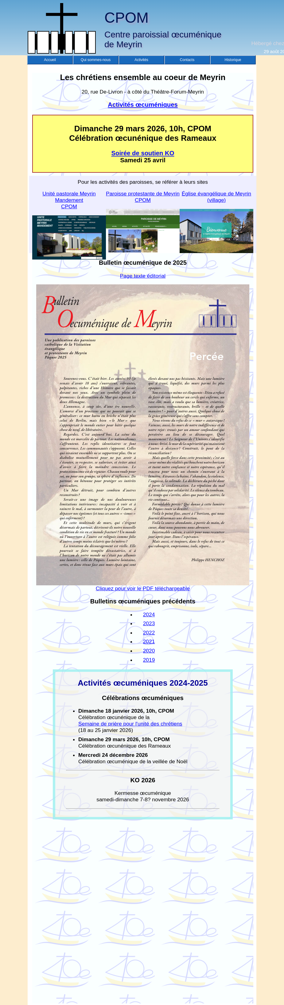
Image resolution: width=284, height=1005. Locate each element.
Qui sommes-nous (96, 60)
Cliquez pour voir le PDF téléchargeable (142, 585)
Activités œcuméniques (142, 104)
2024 (149, 614)
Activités (141, 60)
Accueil (50, 60)
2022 (149, 633)
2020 (149, 651)
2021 (149, 641)
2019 (149, 660)
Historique (232, 60)
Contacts (187, 60)
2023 (149, 623)
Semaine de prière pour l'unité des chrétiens (130, 724)
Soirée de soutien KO (142, 153)
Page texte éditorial (142, 276)
